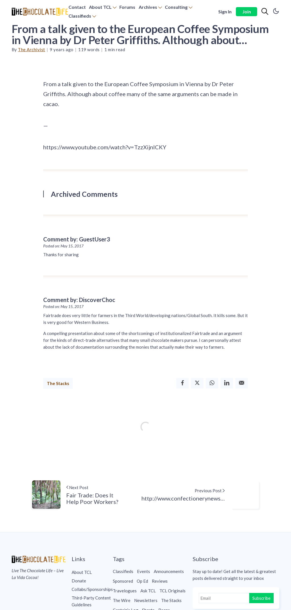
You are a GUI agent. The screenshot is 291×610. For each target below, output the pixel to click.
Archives (148, 7)
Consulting (176, 7)
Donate (79, 580)
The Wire (121, 600)
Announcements (169, 571)
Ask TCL (148, 590)
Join (246, 11)
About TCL (100, 7)
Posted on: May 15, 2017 (63, 246)
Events (143, 571)
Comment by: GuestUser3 (76, 239)
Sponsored (123, 581)
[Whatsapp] (212, 383)
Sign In (225, 11)
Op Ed (142, 581)
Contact (77, 7)
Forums (127, 7)
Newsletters (145, 600)
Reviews (160, 581)
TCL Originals (172, 590)
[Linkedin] (227, 383)
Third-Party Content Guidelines (91, 601)
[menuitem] (77, 7)
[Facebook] (182, 383)
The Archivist (31, 49)
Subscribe (261, 598)
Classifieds (79, 15)
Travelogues (125, 590)
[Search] (265, 11)
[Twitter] (197, 383)
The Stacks (58, 383)
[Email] (241, 383)
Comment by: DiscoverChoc (79, 299)
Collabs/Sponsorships (92, 589)
